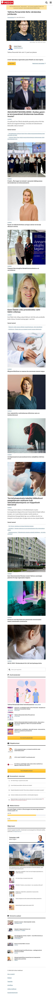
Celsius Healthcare (12, 989)
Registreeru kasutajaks (39, 63)
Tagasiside (10, 981)
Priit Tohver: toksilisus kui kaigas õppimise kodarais (20, 526)
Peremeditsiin (11, 17)
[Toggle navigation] (50, 2)
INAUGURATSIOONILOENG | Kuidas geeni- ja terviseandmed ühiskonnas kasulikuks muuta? (26, 114)
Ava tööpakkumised (26, 771)
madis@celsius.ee (18, 48)
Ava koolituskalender (26, 738)
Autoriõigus (10, 985)
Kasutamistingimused (13, 992)
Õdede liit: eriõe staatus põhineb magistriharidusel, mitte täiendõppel (25, 327)
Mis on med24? (11, 974)
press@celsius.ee (17, 831)
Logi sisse (11, 63)
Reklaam (10, 977)
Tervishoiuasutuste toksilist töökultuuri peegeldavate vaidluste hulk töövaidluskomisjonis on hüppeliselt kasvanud (25, 501)
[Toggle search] (46, 2)
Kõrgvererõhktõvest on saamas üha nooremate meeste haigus (26, 371)
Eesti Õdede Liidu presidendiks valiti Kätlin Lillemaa (24, 310)
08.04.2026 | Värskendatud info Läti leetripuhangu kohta (25, 663)
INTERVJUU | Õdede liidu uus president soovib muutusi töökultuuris (24, 329)
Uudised (10, 119)
